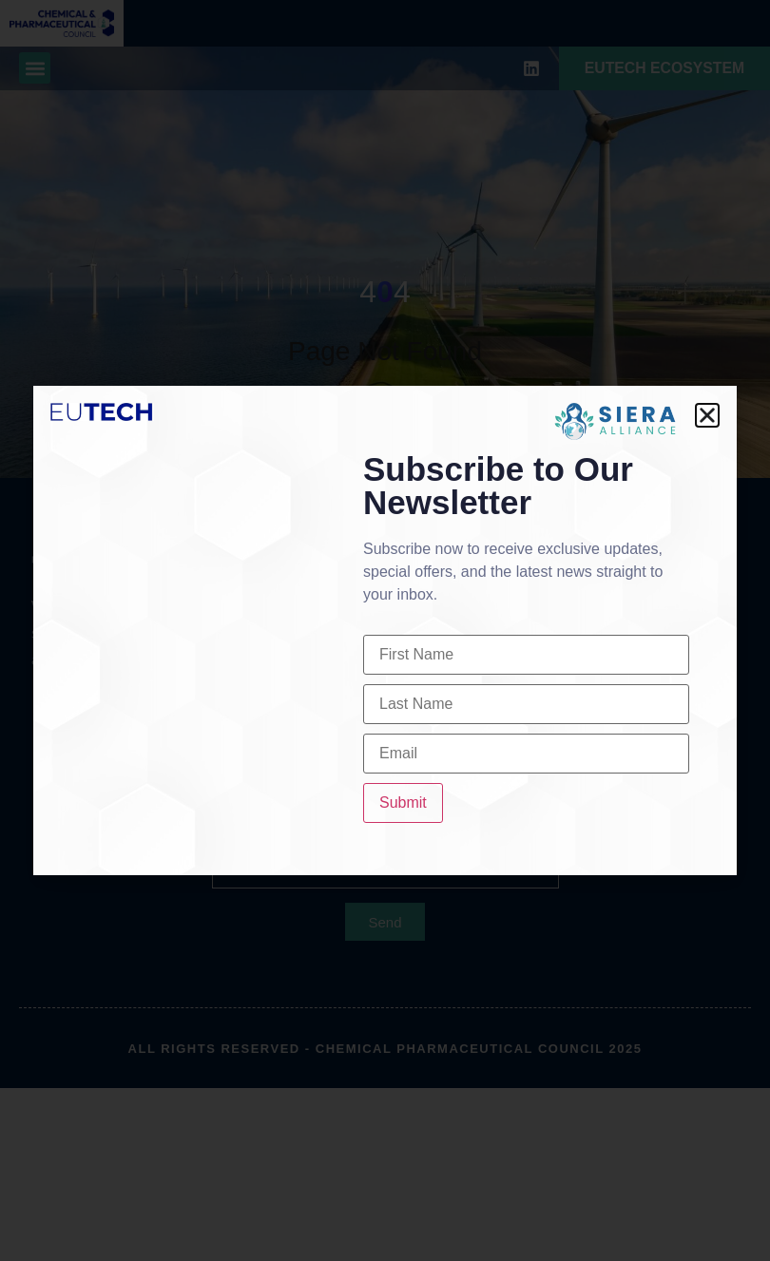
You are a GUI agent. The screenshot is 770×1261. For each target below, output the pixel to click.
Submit (403, 802)
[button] (707, 415)
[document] (385, 630)
